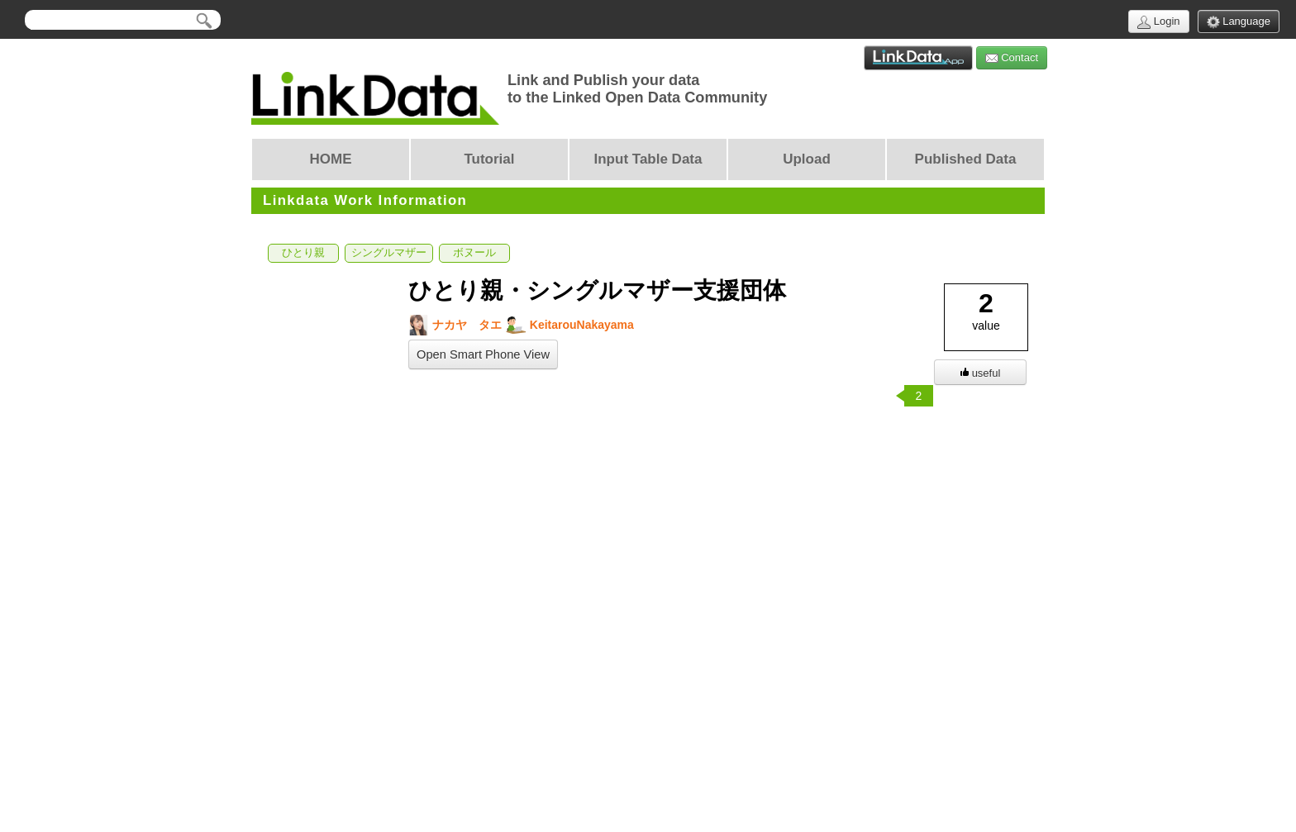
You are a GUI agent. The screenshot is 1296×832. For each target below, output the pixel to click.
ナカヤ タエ (455, 325)
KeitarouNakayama (570, 325)
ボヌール (474, 253)
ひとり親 (303, 253)
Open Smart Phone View (483, 354)
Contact (1011, 58)
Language (1238, 22)
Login (1158, 22)
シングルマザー (388, 253)
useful (980, 373)
